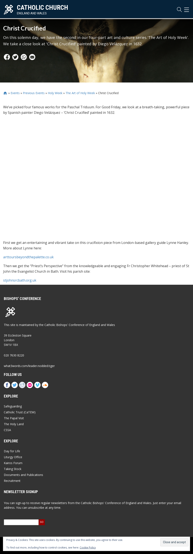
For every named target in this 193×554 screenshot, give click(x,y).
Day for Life (12, 451)
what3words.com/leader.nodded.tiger (29, 366)
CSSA (7, 430)
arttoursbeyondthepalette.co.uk (28, 257)
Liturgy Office (13, 457)
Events (15, 93)
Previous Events (34, 93)
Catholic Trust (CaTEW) (20, 412)
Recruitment (12, 481)
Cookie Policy (88, 547)
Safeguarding (13, 406)
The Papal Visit (14, 418)
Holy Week (55, 93)
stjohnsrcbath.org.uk (19, 280)
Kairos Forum (13, 463)
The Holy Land (14, 424)
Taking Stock (12, 469)
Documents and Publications (23, 475)
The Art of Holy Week (80, 93)
